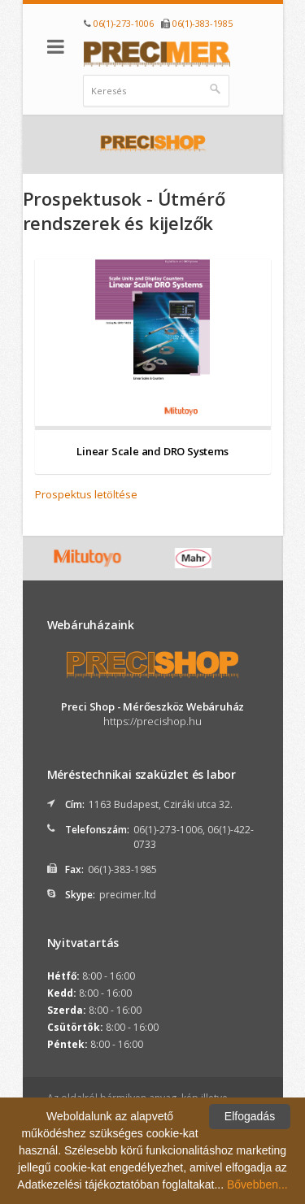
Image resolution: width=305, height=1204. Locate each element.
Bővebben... (257, 1184)
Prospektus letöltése (86, 494)
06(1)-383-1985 (202, 23)
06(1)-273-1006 (124, 23)
